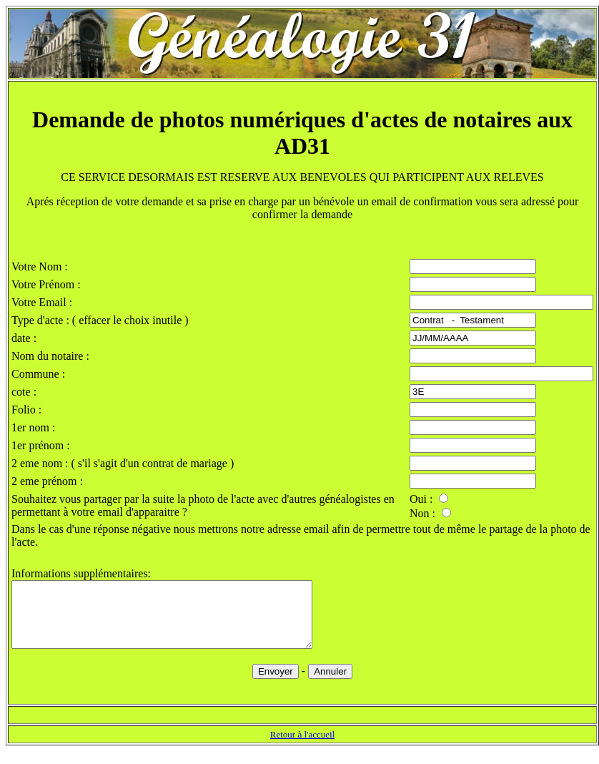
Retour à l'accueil (302, 747)
